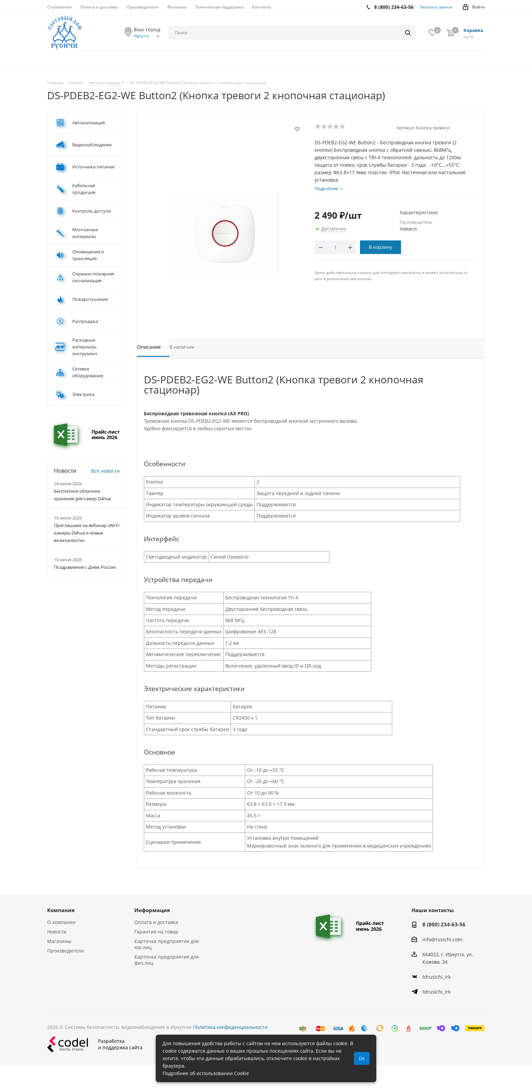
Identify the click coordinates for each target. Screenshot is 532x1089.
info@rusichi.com (442, 939)
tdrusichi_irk (436, 977)
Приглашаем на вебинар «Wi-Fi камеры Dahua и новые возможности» (86, 532)
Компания (61, 910)
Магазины (59, 941)
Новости (56, 931)
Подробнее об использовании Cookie (206, 1073)
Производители (65, 950)
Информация (152, 910)
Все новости (105, 471)
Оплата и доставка (156, 922)
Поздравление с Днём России (85, 567)
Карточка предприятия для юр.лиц (166, 944)
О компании (61, 922)
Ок (362, 1058)
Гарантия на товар (156, 931)
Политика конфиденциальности (230, 1027)
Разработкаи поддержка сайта (94, 1044)
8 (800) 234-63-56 (444, 924)
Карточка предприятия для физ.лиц (166, 960)
